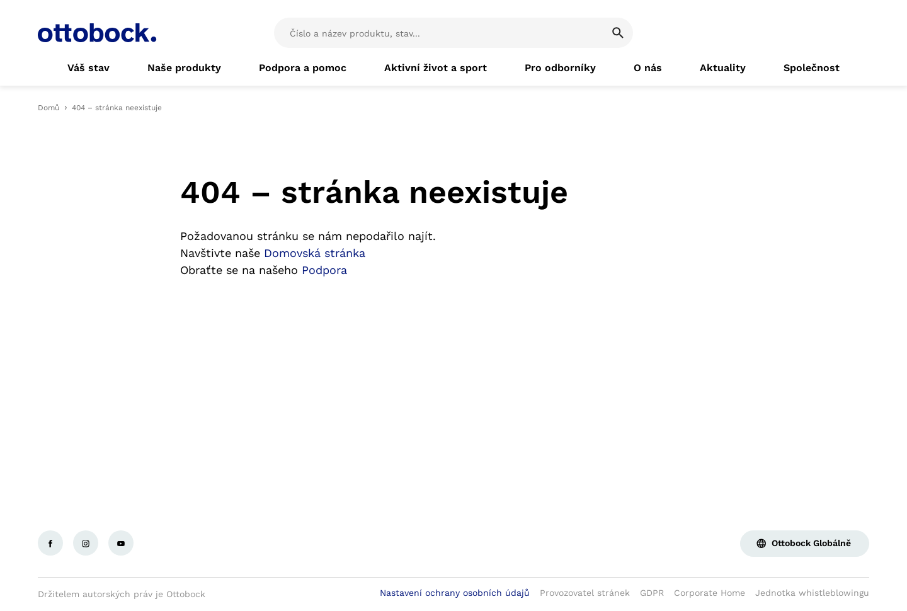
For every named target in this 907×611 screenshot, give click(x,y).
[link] (88, 68)
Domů (48, 107)
